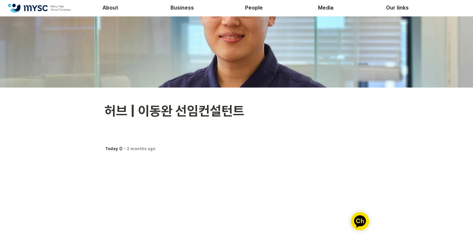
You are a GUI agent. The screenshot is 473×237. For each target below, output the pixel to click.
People (254, 8)
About (110, 8)
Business (182, 8)
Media (325, 8)
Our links (397, 8)
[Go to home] (39, 8)
